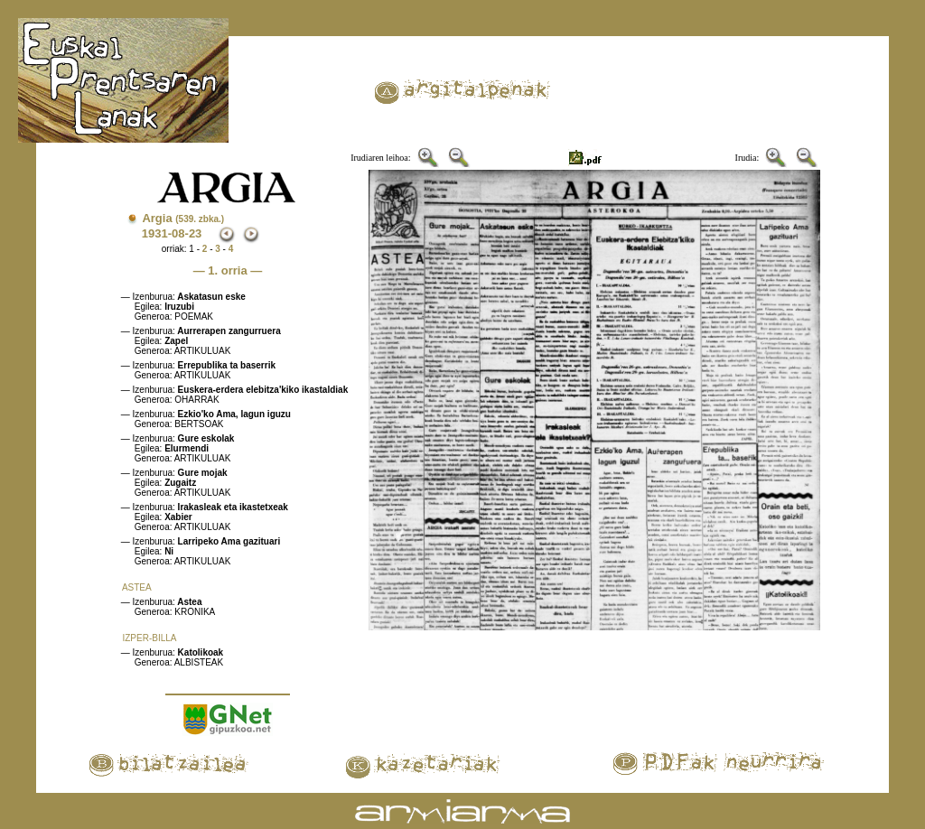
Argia (183, 218)
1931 (155, 233)
